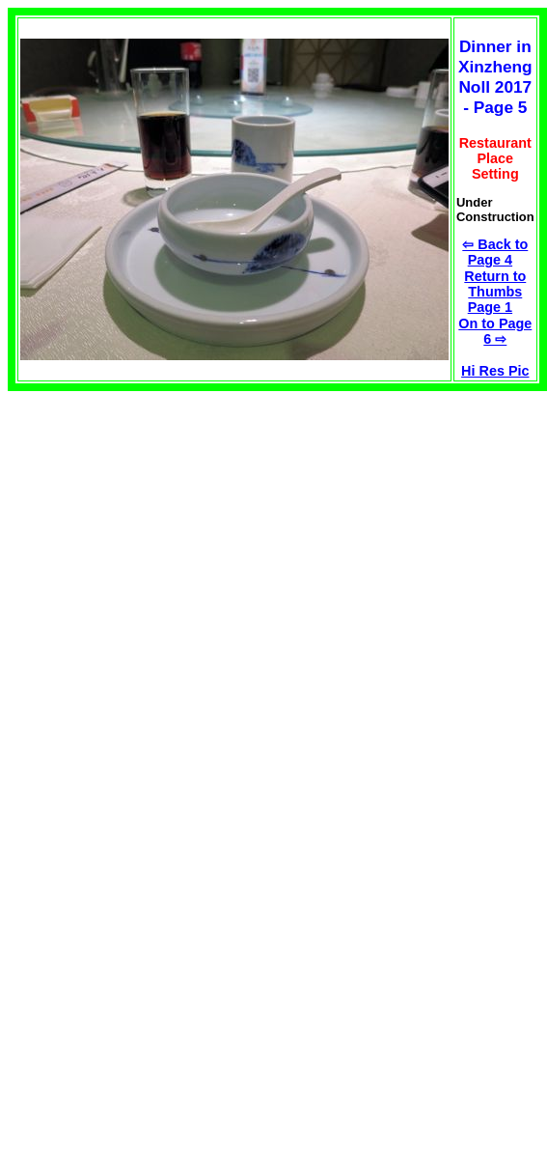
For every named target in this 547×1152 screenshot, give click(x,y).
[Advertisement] (170, 526)
